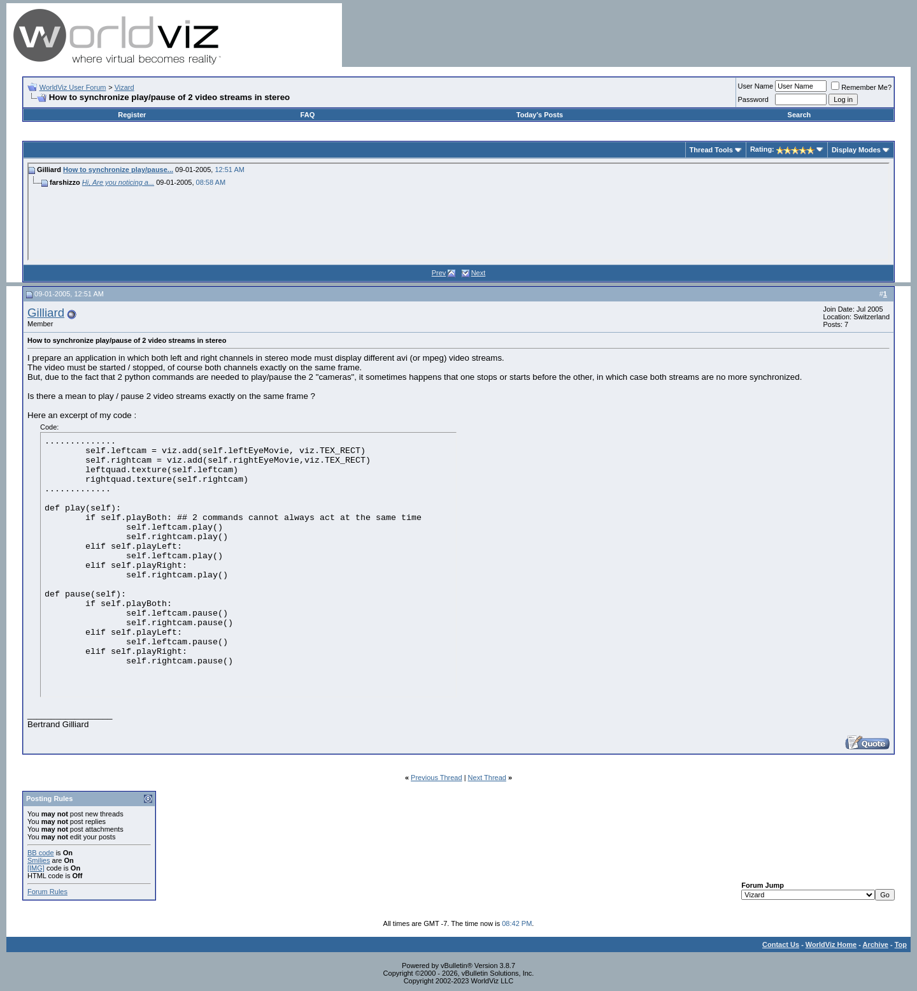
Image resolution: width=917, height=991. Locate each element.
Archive (875, 944)
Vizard (124, 87)
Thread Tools (711, 150)
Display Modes (856, 150)
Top (901, 944)
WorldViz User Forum (72, 87)
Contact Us (780, 944)
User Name (756, 86)
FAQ (308, 115)
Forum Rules (47, 891)
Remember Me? (861, 87)
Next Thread (487, 777)
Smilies (38, 860)
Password (753, 99)
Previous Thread (436, 777)
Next (478, 273)
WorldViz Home (831, 944)
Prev (439, 273)
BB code (40, 853)
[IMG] (36, 868)
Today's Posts (539, 115)
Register (132, 115)
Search (799, 115)
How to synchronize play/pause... (118, 169)
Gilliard (45, 312)
